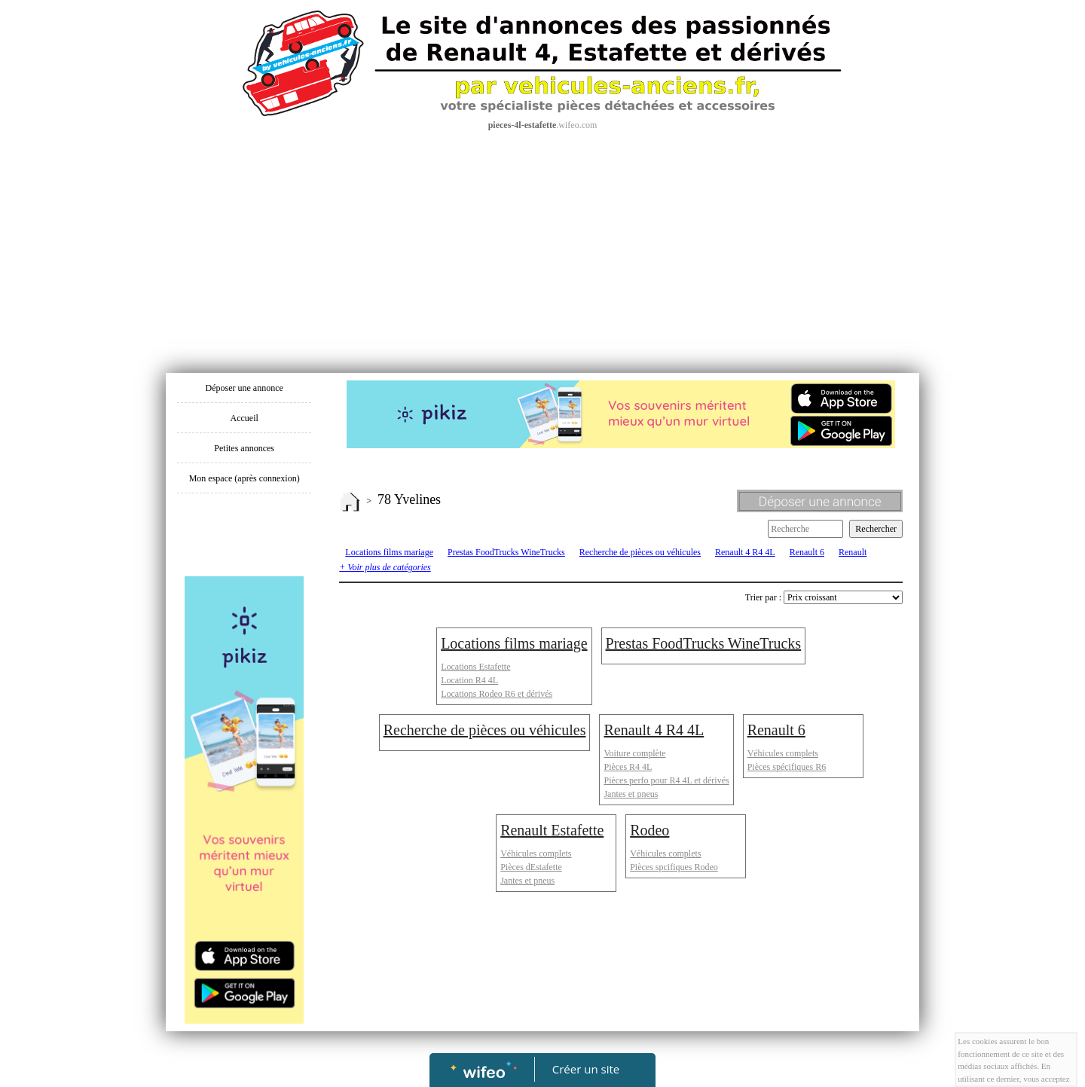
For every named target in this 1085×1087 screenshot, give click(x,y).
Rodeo (649, 830)
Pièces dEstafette (531, 867)
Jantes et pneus (631, 794)
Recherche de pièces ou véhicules (640, 552)
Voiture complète (634, 753)
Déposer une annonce (244, 388)
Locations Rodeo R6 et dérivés (496, 694)
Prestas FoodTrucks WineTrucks (506, 552)
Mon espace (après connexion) (244, 478)
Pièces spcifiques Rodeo (674, 867)
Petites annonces (244, 448)
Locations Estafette (475, 666)
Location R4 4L (469, 680)
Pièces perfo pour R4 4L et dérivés (666, 780)
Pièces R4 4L (628, 767)
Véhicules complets (782, 753)
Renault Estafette (552, 830)
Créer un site (585, 1068)
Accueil (244, 418)
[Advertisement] (542, 244)
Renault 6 (807, 552)
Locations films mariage (389, 552)
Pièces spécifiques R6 (787, 767)
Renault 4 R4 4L (745, 552)
